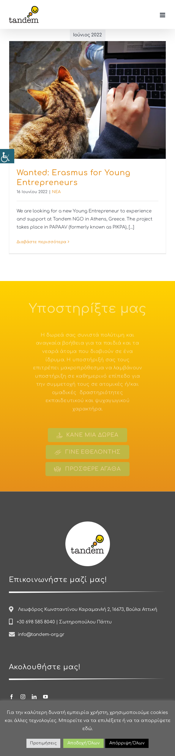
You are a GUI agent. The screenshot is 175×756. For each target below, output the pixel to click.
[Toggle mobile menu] (163, 15)
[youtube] (45, 696)
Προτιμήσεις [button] (43, 743)
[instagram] (23, 696)
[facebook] (11, 696)
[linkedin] (34, 696)
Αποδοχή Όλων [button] (83, 743)
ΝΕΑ (56, 192)
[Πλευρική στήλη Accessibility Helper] (7, 156)
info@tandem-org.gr (41, 634)
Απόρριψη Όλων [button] (126, 743)
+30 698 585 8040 (36, 622)
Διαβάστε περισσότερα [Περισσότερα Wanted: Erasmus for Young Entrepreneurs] (41, 242)
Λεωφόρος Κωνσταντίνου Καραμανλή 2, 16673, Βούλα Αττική (87, 609)
